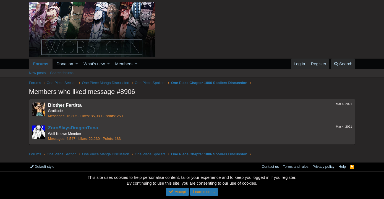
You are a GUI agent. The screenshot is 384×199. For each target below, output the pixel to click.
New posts (37, 73)
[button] (76, 64)
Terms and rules (295, 166)
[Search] (343, 64)
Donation (65, 63)
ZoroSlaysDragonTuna (73, 127)
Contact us (270, 166)
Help (342, 166)
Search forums (62, 73)
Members (124, 63)
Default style (42, 166)
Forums (40, 63)
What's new (94, 63)
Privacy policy (323, 166)
